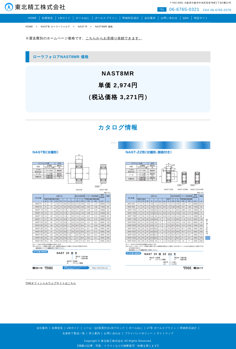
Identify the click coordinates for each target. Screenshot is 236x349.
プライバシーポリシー (139, 331)
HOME (32, 17)
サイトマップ (165, 331)
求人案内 (94, 331)
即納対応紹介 (130, 17)
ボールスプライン (106, 17)
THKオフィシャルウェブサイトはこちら (51, 281)
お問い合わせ (169, 17)
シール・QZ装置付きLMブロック (104, 326)
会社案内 (150, 17)
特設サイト (201, 17)
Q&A (186, 17)
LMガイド (64, 17)
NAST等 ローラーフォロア (55, 25)
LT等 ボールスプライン (161, 326)
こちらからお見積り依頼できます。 (114, 36)
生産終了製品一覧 (74, 331)
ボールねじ (83, 17)
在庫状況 (47, 17)
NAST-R (82, 25)
